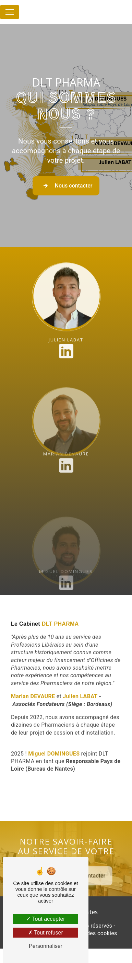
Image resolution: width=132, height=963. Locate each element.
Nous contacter (66, 186)
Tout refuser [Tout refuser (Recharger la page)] (45, 933)
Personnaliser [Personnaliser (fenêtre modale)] (45, 946)
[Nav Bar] (9, 12)
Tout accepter (45, 919)
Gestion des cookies (91, 933)
